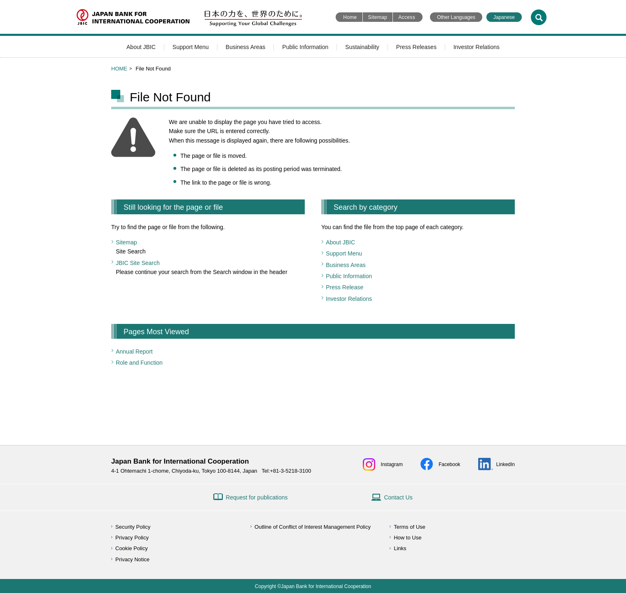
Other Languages (456, 17)
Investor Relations (476, 47)
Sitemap (378, 17)
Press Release (344, 287)
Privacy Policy (132, 537)
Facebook (449, 464)
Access (406, 17)
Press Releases (416, 47)
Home (350, 17)
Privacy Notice (132, 559)
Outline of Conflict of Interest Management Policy (313, 527)
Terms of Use (409, 527)
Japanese (504, 17)
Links (400, 548)
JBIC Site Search (138, 263)
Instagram (392, 464)
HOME (119, 69)
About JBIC (141, 47)
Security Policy (132, 527)
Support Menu (191, 47)
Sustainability (362, 47)
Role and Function (139, 362)
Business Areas (246, 47)
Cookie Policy (131, 548)
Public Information (305, 47)
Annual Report (134, 351)
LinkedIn (505, 464)
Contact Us (398, 497)
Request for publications (256, 497)
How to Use (407, 537)
